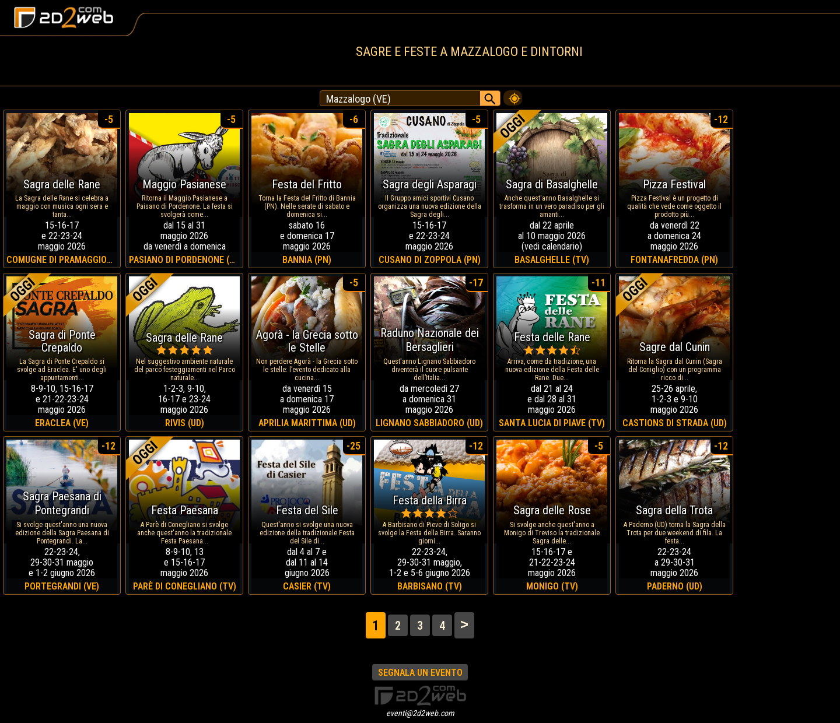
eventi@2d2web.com (420, 713)
